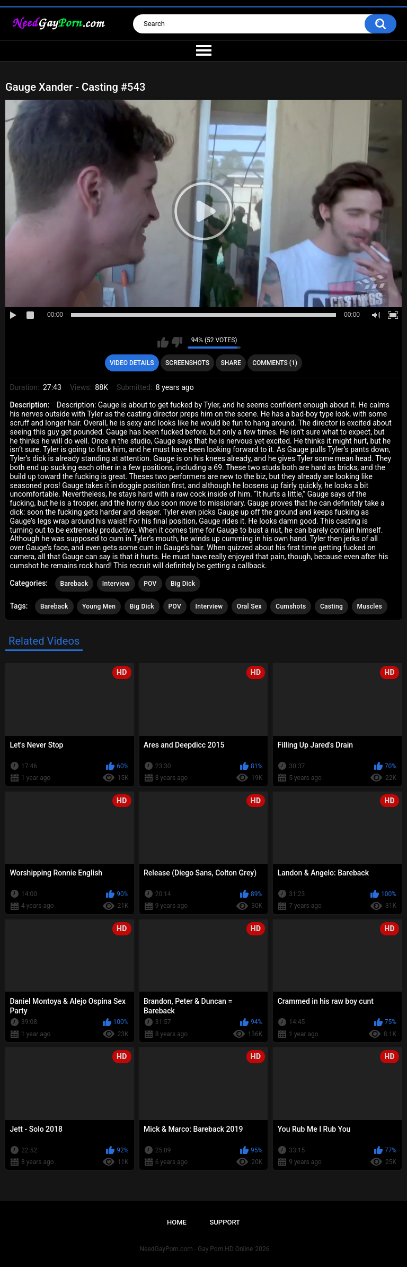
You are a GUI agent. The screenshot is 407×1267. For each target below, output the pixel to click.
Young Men (99, 606)
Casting (331, 606)
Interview (116, 583)
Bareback (74, 583)
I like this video (163, 342)
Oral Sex (249, 606)
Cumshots (291, 606)
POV (150, 583)
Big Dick (183, 583)
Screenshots (187, 363)
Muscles (369, 606)
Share (231, 363)
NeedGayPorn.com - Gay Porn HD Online (196, 1249)
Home (177, 1222)
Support (224, 1222)
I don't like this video (176, 342)
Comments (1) (274, 363)
